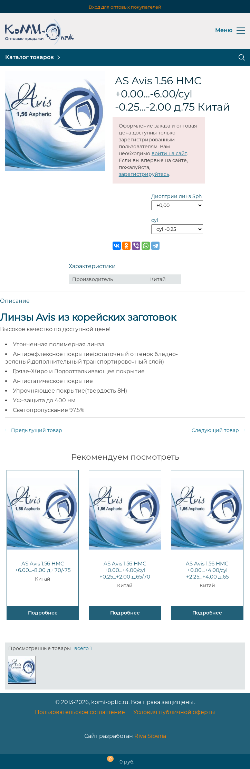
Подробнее (43, 613)
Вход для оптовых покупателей (125, 7)
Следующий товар (215, 430)
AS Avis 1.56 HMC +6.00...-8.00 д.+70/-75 (42, 566)
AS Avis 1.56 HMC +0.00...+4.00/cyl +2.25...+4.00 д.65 (207, 570)
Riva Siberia (150, 736)
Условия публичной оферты (174, 712)
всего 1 (83, 648)
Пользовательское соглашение (80, 712)
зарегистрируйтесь (144, 174)
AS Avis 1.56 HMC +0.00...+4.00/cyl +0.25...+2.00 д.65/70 (124, 570)
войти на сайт (169, 153)
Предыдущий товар (36, 430)
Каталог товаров (29, 57)
